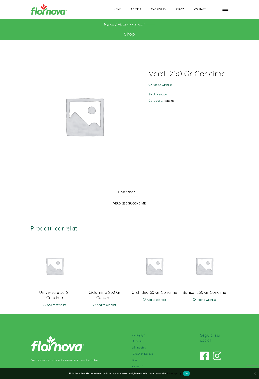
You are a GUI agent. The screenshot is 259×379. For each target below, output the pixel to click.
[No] (254, 373)
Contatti (137, 366)
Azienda (137, 341)
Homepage (138, 335)
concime (169, 100)
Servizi (136, 360)
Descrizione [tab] (127, 192)
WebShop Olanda (142, 354)
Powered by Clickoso (88, 360)
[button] (160, 85)
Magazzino (139, 347)
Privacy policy (174, 373)
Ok (186, 373)
